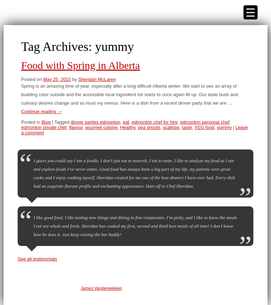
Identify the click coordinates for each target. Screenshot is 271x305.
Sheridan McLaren (97, 79)
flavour (76, 127)
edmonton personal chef (204, 122)
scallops (171, 127)
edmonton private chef (44, 127)
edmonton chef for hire (154, 122)
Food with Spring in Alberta (80, 65)
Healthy (127, 127)
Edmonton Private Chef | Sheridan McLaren (39, 12)
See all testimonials (37, 259)
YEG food (204, 127)
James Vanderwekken (101, 288)
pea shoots (149, 127)
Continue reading (41, 111)
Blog (46, 122)
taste (187, 127)
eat (126, 122)
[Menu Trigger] (250, 12)
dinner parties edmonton (95, 122)
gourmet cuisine (101, 127)
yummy (224, 127)
